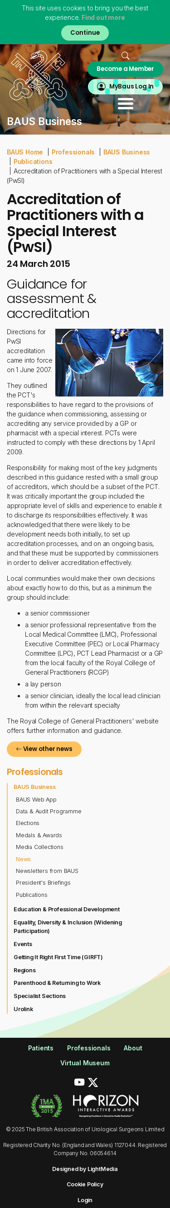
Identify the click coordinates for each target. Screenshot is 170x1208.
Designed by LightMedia (85, 1169)
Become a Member (125, 69)
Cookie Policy (85, 1184)
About (133, 1048)
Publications (33, 161)
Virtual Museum (84, 1063)
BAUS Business (126, 152)
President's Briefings (43, 882)
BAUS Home (25, 152)
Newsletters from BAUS (47, 871)
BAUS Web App (36, 799)
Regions (25, 970)
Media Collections (39, 847)
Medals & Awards (39, 835)
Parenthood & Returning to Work (57, 982)
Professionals (73, 152)
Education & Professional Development (67, 909)
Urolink (23, 1009)
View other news (44, 749)
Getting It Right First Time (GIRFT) (58, 957)
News (23, 859)
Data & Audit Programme (49, 811)
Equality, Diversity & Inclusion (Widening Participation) (68, 926)
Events (23, 944)
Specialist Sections (40, 996)
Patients (40, 1048)
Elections (27, 823)
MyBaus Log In (131, 86)
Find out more (103, 17)
